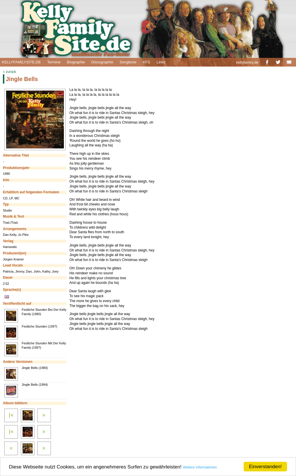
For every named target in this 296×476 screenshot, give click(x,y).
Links (160, 62)
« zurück (9, 72)
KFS (146, 62)
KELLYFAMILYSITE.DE (21, 62)
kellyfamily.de (247, 62)
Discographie (102, 62)
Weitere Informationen (200, 467)
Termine (53, 62)
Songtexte (128, 62)
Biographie (76, 62)
